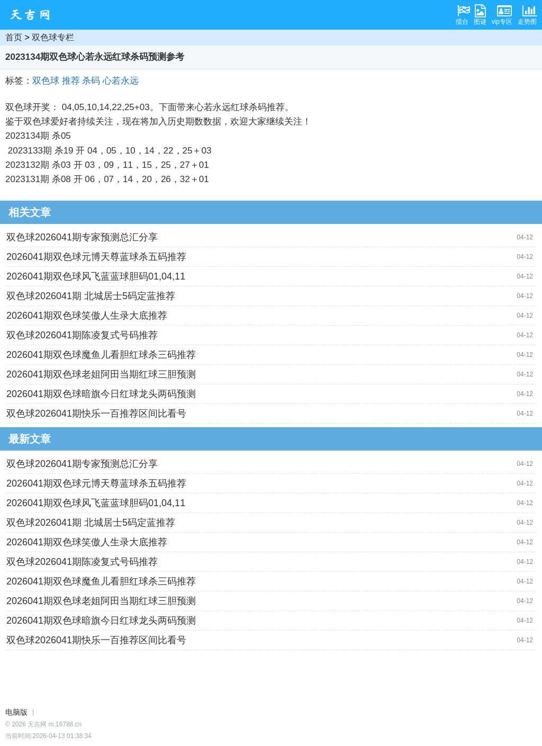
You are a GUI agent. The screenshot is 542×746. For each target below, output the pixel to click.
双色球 (45, 81)
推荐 (71, 81)
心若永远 (121, 81)
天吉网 (33, 15)
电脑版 (16, 712)
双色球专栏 (53, 37)
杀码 (91, 81)
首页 (13, 37)
